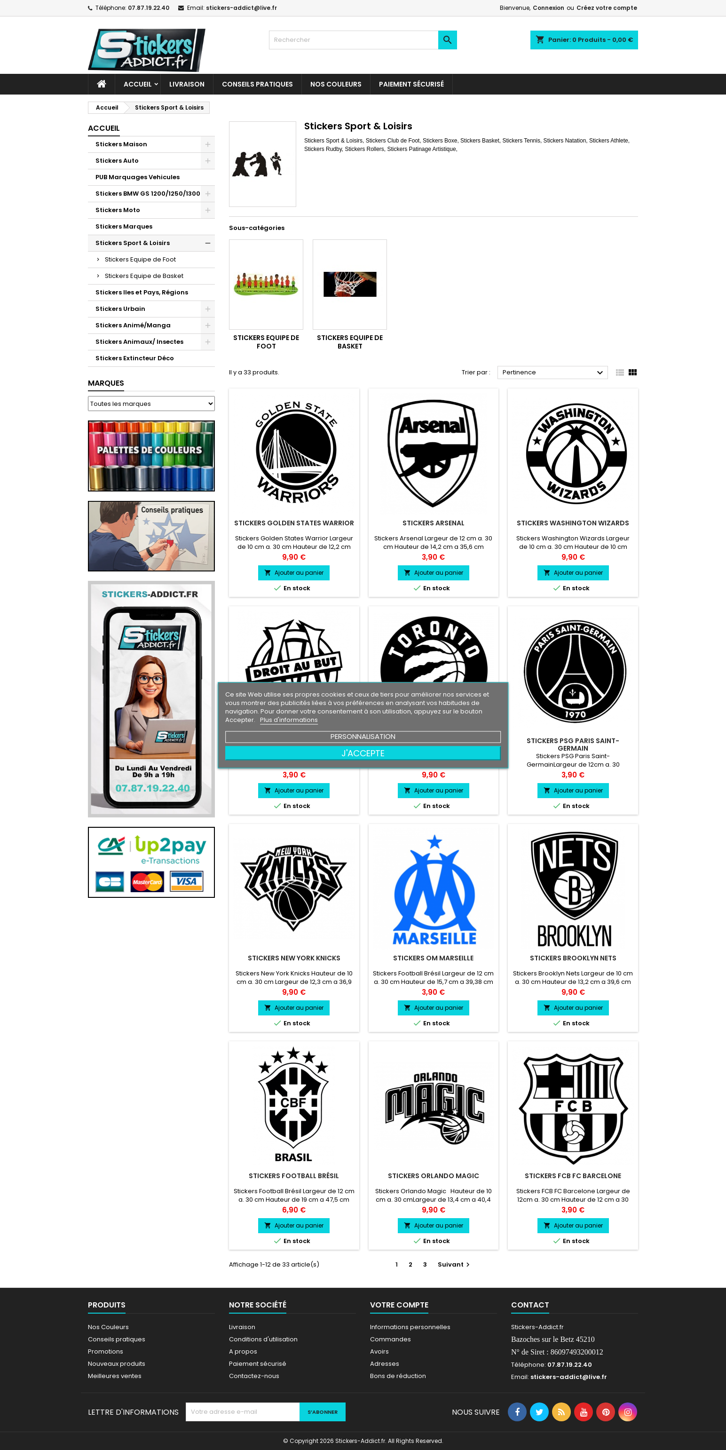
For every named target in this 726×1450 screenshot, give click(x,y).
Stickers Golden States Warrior (294, 523)
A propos (243, 1351)
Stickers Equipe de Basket (144, 275)
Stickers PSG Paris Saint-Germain (573, 744)
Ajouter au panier (294, 573)
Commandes (390, 1339)
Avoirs (379, 1351)
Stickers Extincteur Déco (134, 358)
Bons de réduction (398, 1375)
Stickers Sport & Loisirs (132, 242)
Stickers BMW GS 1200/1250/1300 (147, 193)
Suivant (455, 1264)
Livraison (187, 84)
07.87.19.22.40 (148, 8)
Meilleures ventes (115, 1375)
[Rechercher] (363, 40)
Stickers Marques (123, 226)
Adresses (384, 1363)
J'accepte (363, 753)
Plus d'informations (289, 719)
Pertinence (554, 373)
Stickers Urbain (120, 308)
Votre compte (399, 1304)
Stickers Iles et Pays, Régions (141, 292)
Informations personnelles (410, 1327)
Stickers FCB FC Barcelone (573, 1176)
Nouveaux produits (116, 1363)
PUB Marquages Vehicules (137, 177)
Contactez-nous (254, 1375)
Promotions (105, 1351)
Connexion (548, 8)
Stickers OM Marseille (433, 958)
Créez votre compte (606, 8)
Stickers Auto (117, 160)
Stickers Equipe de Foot (140, 259)
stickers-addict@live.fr (241, 8)
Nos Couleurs (336, 84)
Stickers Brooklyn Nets (573, 958)
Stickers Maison (121, 144)
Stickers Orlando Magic (433, 1176)
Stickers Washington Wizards (573, 523)
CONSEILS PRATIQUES (257, 84)
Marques (106, 383)
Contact (530, 1304)
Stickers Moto (117, 210)
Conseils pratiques (116, 1339)
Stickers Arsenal (433, 523)
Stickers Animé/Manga (133, 325)
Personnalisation (363, 736)
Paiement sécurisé (411, 84)
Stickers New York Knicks (294, 958)
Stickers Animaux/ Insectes (139, 341)
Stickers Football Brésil (294, 1176)
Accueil (138, 84)
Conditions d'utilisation (263, 1339)
